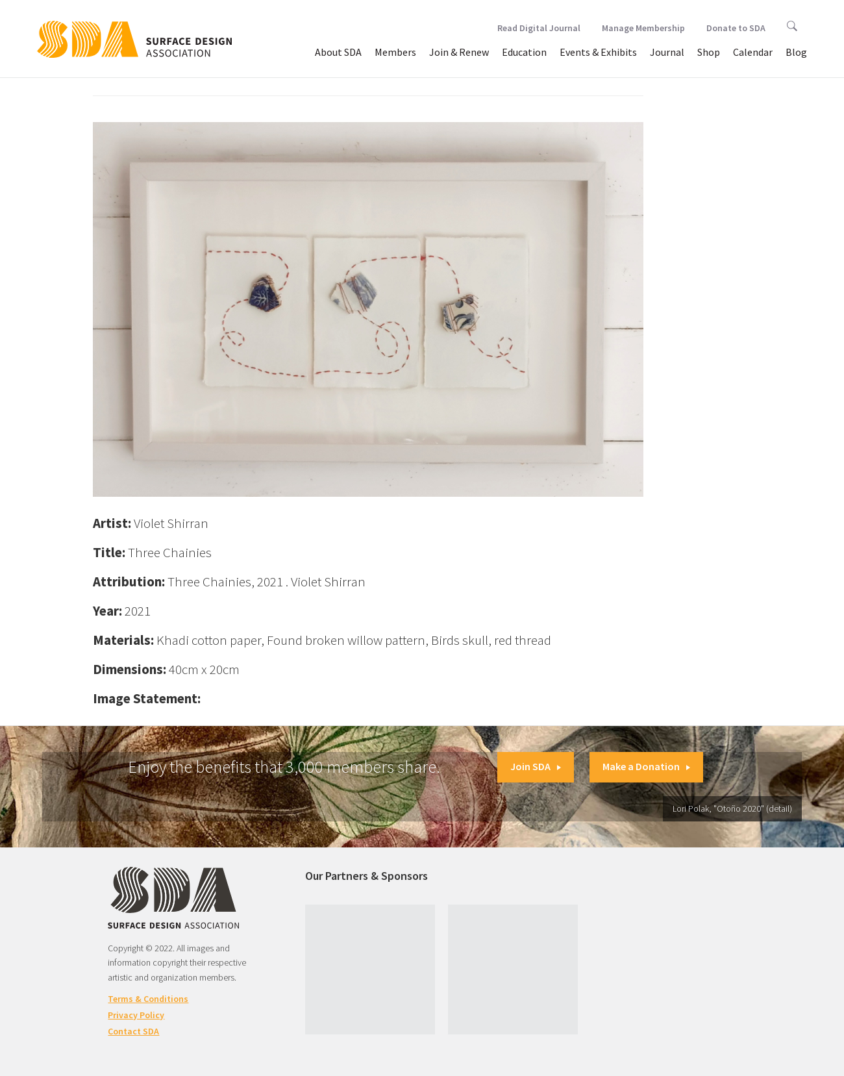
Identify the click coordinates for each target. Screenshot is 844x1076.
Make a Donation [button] (646, 766)
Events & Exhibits (598, 51)
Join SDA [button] (535, 766)
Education (524, 51)
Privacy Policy (136, 1015)
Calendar (753, 51)
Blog (796, 51)
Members (395, 51)
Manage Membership (643, 28)
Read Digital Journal (538, 28)
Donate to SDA (735, 28)
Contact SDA (133, 1031)
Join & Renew (459, 51)
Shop (708, 51)
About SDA (338, 51)
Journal (667, 51)
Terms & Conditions (148, 999)
